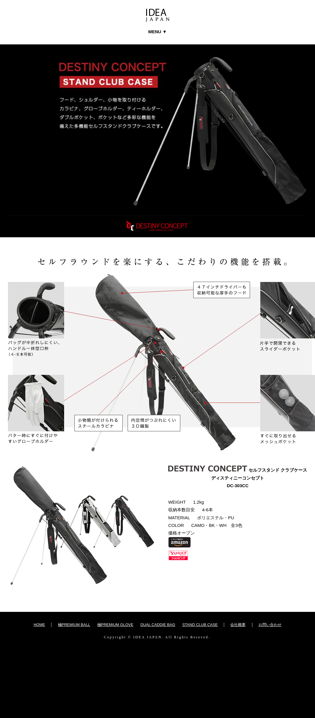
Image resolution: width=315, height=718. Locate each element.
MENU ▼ (157, 31)
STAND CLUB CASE (200, 624)
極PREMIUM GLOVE (115, 624)
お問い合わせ (270, 624)
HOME (39, 624)
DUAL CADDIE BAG (158, 624)
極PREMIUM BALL (74, 624)
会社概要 (238, 624)
